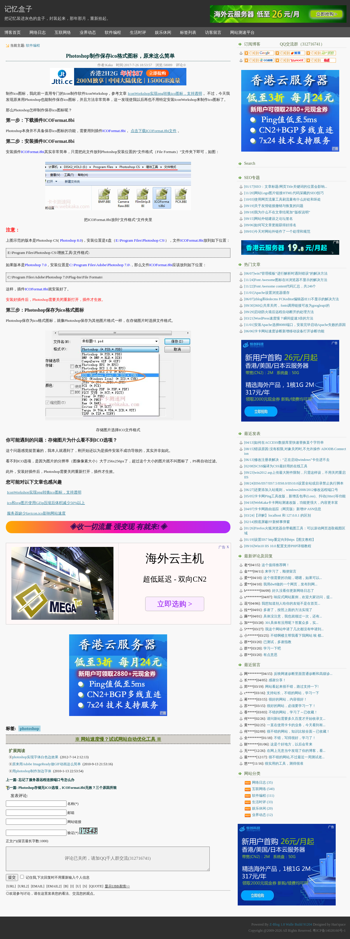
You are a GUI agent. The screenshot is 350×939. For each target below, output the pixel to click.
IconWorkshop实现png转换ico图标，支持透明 (165, 93)
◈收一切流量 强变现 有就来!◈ (118, 527)
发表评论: (19, 796)
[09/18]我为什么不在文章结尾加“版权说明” (277, 212)
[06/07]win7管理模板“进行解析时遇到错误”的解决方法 (286, 273)
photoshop (29, 728)
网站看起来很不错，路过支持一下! (292, 686)
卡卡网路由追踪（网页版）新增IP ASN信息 (282, 509)
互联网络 (63, 32)
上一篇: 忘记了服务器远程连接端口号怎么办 (40, 780)
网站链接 (74, 822)
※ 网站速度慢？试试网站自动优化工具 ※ (118, 739)
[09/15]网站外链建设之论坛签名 (268, 219)
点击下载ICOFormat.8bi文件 (154, 131)
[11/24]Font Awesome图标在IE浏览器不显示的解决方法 (285, 280)
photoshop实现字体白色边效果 (35, 757)
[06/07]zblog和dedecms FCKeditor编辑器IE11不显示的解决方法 (291, 299)
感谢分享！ (277, 680)
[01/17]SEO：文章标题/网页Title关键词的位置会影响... (285, 187)
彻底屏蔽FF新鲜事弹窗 (267, 522)
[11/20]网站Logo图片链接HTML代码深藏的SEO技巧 (284, 193)
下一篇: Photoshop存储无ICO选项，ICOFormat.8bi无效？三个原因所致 (61, 788)
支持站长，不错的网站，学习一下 (293, 693)
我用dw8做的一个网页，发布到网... (290, 584)
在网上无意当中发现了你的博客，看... (296, 751)
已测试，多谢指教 (277, 642)
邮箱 (70, 813)
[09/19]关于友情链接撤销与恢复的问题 (273, 206)
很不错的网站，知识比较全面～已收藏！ (298, 731)
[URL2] (23, 886)
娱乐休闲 (163, 32)
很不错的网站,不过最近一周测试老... (297, 757)
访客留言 (213, 32)
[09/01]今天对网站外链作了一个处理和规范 (277, 231)
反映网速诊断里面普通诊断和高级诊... (303, 674)
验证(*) (72, 833)
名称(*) (72, 804)
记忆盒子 (18, 9)
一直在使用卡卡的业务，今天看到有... (296, 725)
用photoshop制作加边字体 (31, 771)
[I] (72, 886)
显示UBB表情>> (117, 886)
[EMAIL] (37, 886)
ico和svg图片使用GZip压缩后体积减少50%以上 (46, 503)
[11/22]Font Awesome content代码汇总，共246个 (280, 286)
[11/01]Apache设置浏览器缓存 (267, 293)
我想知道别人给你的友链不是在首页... (291, 603)
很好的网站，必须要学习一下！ (291, 706)
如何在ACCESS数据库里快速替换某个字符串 (284, 442)
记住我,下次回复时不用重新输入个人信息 (58, 877)
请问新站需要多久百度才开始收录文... (296, 719)
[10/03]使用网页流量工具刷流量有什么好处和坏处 (282, 199)
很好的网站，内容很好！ (288, 699)
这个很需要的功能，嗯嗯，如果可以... (292, 578)
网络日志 (37, 32)
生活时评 (138, 32)
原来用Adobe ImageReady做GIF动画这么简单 (46, 764)
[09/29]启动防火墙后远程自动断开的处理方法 (279, 312)
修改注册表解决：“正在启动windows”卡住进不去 (287, 460)
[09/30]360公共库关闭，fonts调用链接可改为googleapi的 (287, 305)
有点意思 (270, 655)
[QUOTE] (96, 886)
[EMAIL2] (54, 886)
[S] (85, 886)
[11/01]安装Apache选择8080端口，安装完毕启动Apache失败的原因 (295, 325)
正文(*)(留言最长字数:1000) (27, 841)
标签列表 (188, 32)
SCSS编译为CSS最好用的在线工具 (275, 466)
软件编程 (113, 32)
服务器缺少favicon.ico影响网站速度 (36, 513)
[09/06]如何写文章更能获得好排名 (270, 225)
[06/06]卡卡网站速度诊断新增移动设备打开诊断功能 (284, 331)
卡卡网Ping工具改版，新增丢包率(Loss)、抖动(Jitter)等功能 (295, 496)
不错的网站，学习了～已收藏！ (293, 712)
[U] (78, 886)
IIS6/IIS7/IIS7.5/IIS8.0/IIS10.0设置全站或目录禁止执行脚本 (294, 483)
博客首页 (12, 32)
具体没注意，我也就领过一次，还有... (292, 616)
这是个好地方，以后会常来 (291, 744)
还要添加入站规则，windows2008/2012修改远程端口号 (291, 490)
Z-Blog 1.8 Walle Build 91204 (291, 924)
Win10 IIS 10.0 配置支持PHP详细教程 (277, 546)
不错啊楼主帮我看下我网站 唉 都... (297, 635)
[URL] (11, 886)
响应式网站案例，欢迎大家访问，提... (303, 597)
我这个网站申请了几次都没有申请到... (294, 629)
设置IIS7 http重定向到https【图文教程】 (280, 540)
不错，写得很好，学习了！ (295, 738)
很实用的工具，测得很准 (284, 763)
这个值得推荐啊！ (276, 565)
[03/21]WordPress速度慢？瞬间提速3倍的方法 (278, 318)
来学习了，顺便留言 (280, 571)
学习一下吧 (272, 648)
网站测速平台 (242, 32)
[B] (66, 886)
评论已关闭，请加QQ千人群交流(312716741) (108, 859)
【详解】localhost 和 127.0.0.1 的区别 (277, 515)
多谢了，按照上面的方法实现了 (287, 610)
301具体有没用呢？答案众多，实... (291, 623)
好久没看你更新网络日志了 (293, 591)
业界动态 (88, 32)
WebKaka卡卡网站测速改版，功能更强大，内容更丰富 (291, 503)
